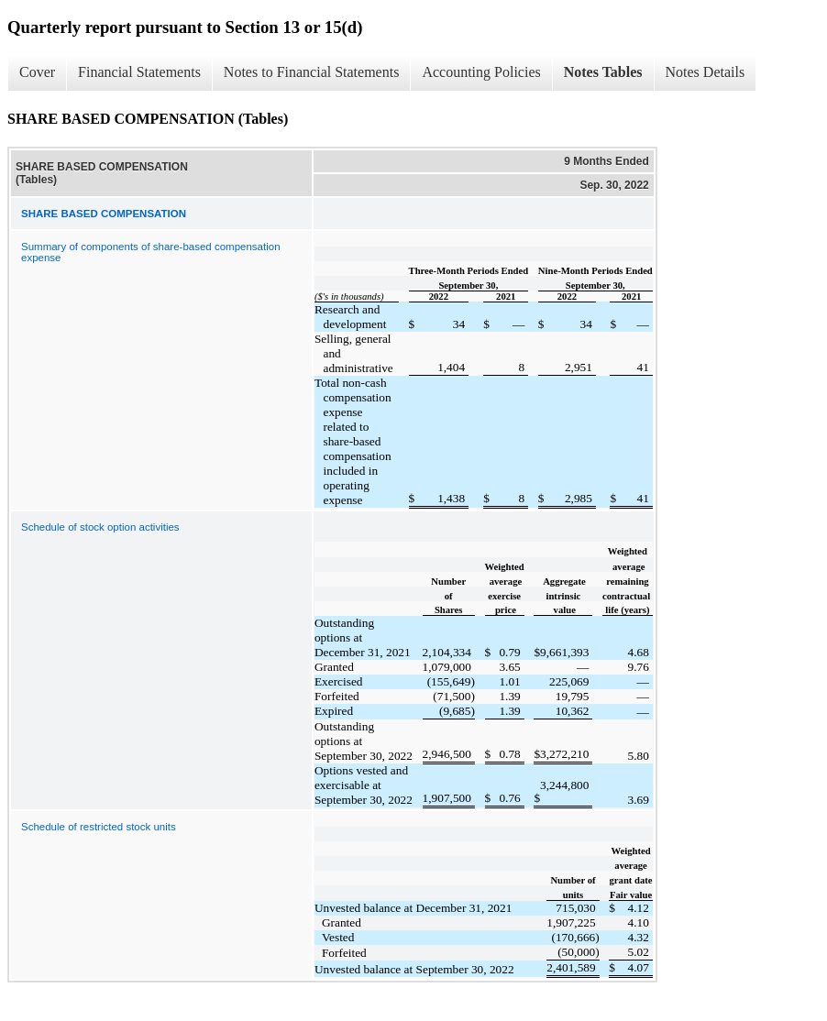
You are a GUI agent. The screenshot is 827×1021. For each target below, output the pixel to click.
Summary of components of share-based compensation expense (151, 252)
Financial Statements (139, 72)
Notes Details (705, 72)
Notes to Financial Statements (312, 72)
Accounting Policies (481, 72)
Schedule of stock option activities (100, 526)
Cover (37, 72)
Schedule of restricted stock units (98, 826)
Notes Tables (603, 72)
